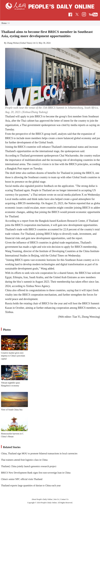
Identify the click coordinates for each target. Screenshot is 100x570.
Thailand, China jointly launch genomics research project (28, 466)
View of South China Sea (11, 410)
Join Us (56, 499)
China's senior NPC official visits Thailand (21, 479)
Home (4, 23)
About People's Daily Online (42, 499)
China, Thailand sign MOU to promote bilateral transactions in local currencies (39, 453)
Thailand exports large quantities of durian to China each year (31, 485)
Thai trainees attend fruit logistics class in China (24, 460)
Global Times (26, 43)
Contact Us (64, 499)
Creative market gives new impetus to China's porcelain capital (13, 356)
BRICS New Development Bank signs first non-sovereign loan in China (36, 472)
